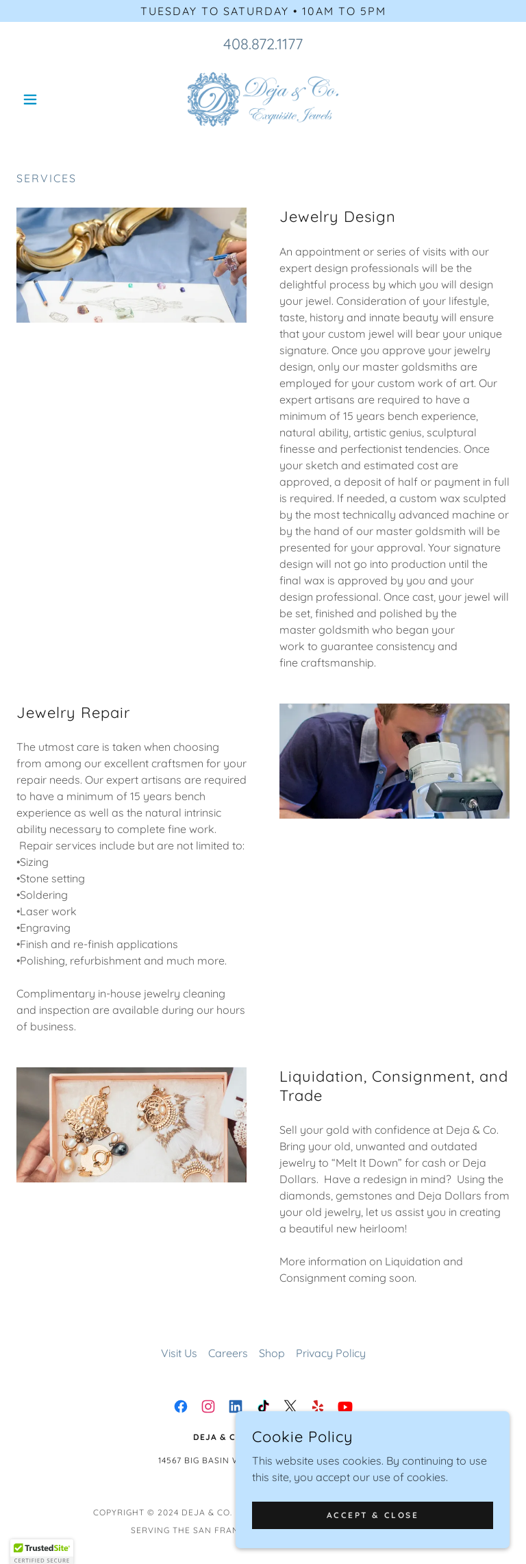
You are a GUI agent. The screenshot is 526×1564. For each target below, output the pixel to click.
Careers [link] (228, 1353)
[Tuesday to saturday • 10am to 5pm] (263, 11)
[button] (53, 99)
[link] (263, 99)
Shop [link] (272, 1353)
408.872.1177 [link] (263, 43)
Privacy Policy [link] (331, 1353)
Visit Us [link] (179, 1353)
